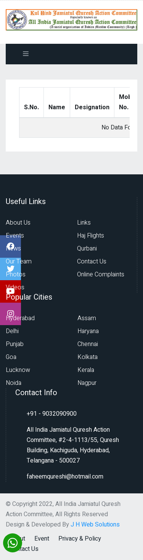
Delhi (12, 331)
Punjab (15, 344)
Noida (13, 383)
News (13, 248)
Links (84, 222)
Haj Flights (90, 235)
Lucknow (18, 370)
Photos (16, 274)
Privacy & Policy (79, 538)
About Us (18, 222)
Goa (11, 357)
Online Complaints (100, 274)
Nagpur (86, 383)
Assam (86, 318)
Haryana (88, 331)
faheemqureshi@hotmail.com (65, 476)
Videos (15, 287)
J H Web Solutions (95, 524)
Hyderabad (20, 318)
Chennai (87, 344)
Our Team (19, 261)
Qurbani (87, 248)
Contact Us (91, 261)
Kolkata (87, 357)
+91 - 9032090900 (52, 413)
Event (41, 538)
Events (15, 235)
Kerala (85, 370)
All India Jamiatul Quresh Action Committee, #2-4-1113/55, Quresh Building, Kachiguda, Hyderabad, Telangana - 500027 (73, 445)
